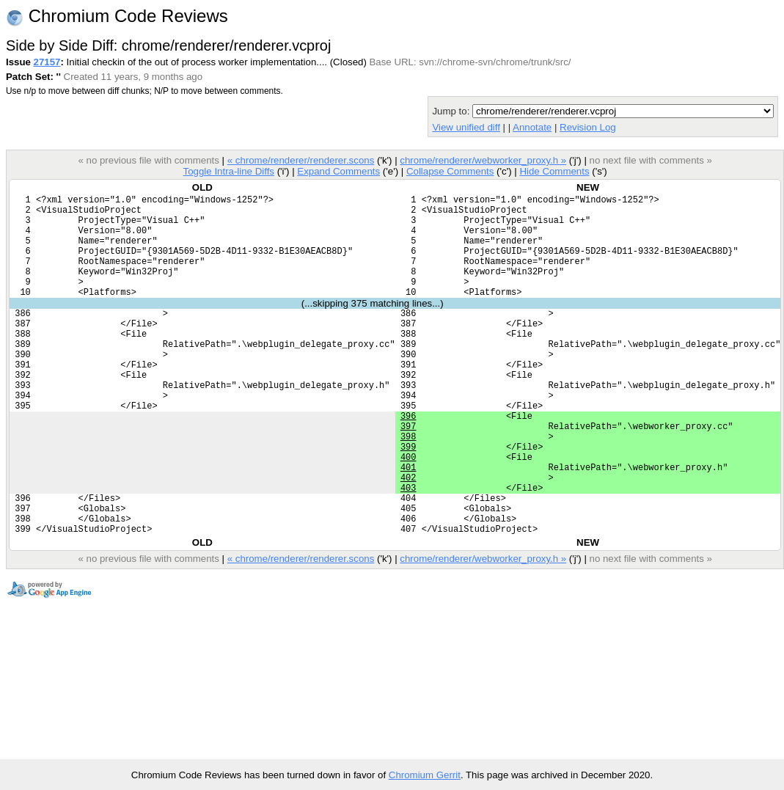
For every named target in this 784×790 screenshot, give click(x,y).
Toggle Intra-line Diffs (228, 171)
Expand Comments (338, 171)
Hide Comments (554, 171)
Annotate (532, 127)
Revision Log (588, 127)
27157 (47, 61)
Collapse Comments (450, 171)
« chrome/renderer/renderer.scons (301, 160)
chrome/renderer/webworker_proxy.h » (483, 160)
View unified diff (465, 127)
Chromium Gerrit (425, 774)
